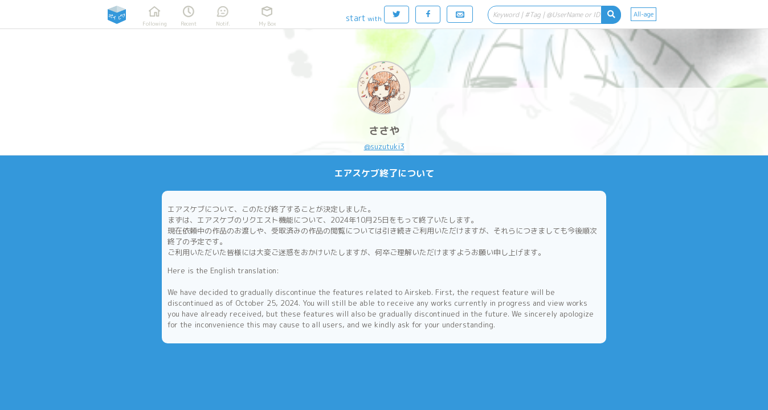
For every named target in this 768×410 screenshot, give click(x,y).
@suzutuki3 (384, 146)
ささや (384, 131)
